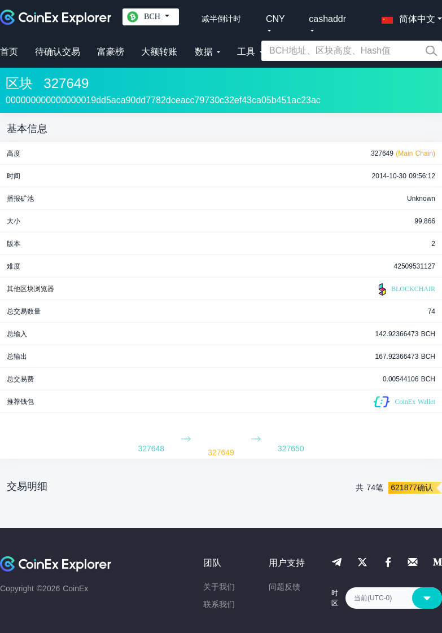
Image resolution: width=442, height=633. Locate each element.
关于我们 (219, 586)
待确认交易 (57, 51)
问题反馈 (284, 586)
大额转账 (159, 51)
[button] (406, 17)
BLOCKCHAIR (405, 289)
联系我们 (219, 604)
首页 (9, 51)
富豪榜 (110, 51)
